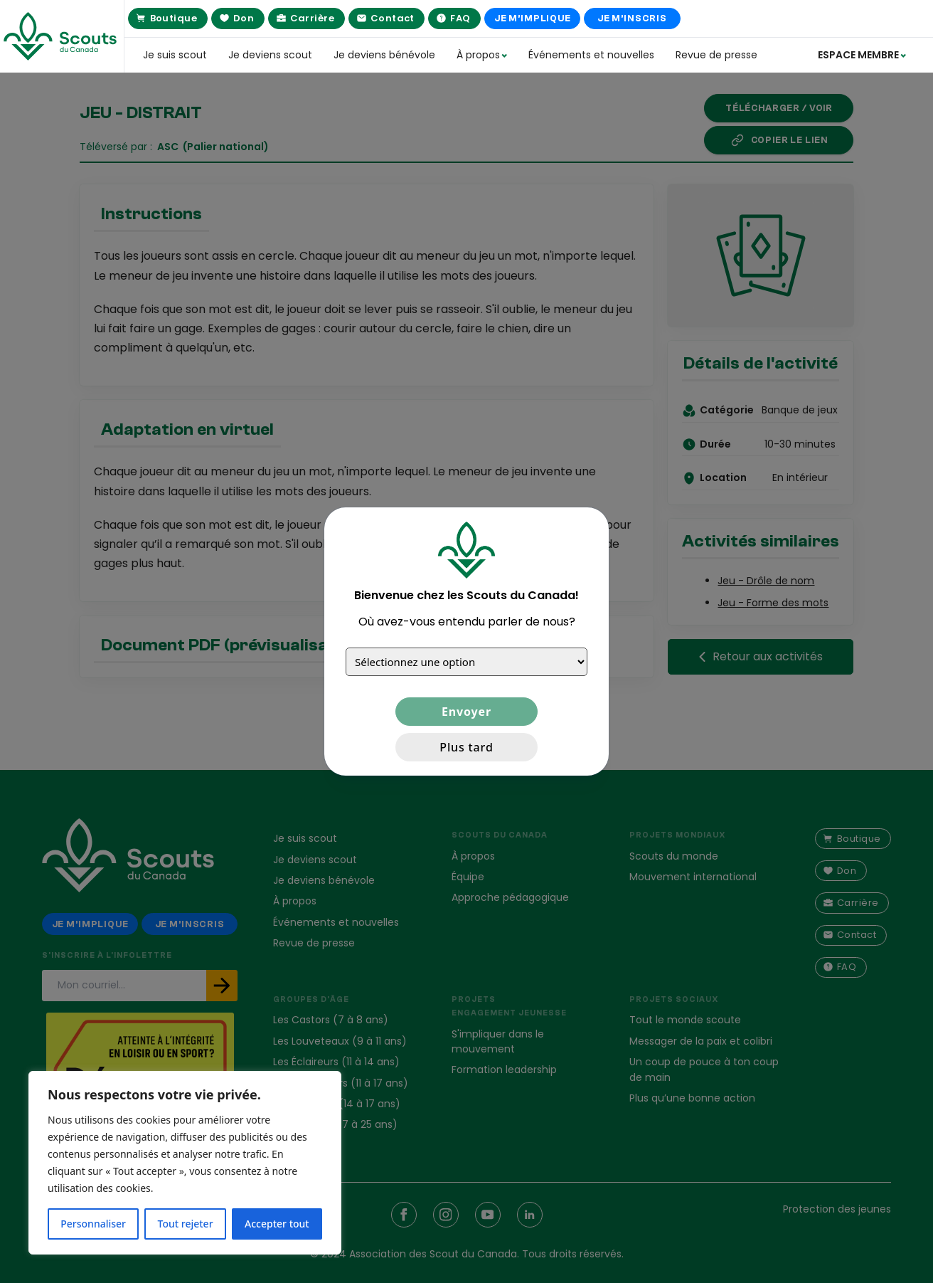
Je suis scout (175, 55)
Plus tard (466, 747)
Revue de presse (716, 55)
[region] (184, 1163)
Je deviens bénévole (384, 55)
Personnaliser (93, 1223)
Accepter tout (277, 1223)
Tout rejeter (185, 1223)
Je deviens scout (270, 55)
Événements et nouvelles (591, 55)
